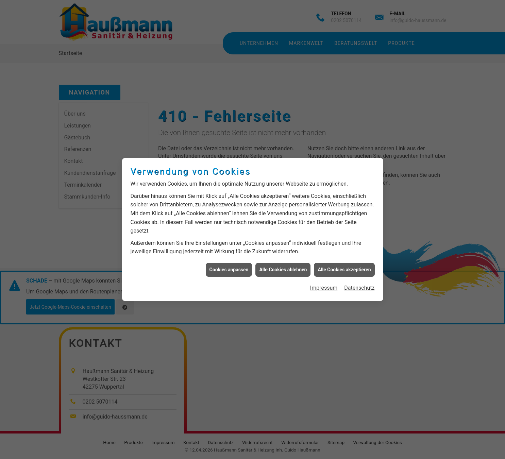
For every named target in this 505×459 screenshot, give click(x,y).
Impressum (324, 283)
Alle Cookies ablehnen (283, 265)
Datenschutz (359, 283)
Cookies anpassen (229, 265)
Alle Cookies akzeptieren (344, 265)
